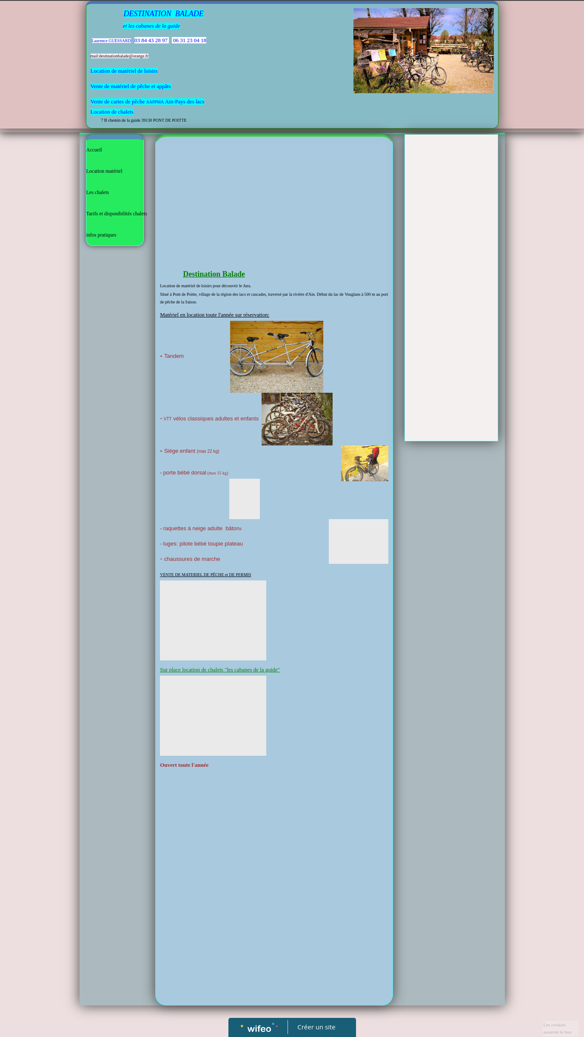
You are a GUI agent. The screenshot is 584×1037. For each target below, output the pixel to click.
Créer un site (316, 1027)
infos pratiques (101, 235)
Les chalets (97, 192)
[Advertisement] (274, 204)
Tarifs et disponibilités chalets (116, 214)
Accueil (94, 150)
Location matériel (104, 171)
